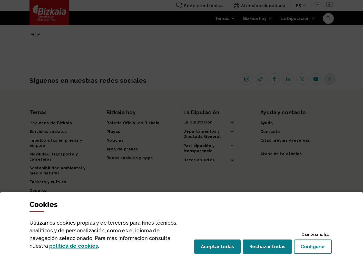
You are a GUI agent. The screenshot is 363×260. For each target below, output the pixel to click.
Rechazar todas (270, 248)
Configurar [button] (316, 248)
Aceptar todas (221, 248)
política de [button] (73, 246)
